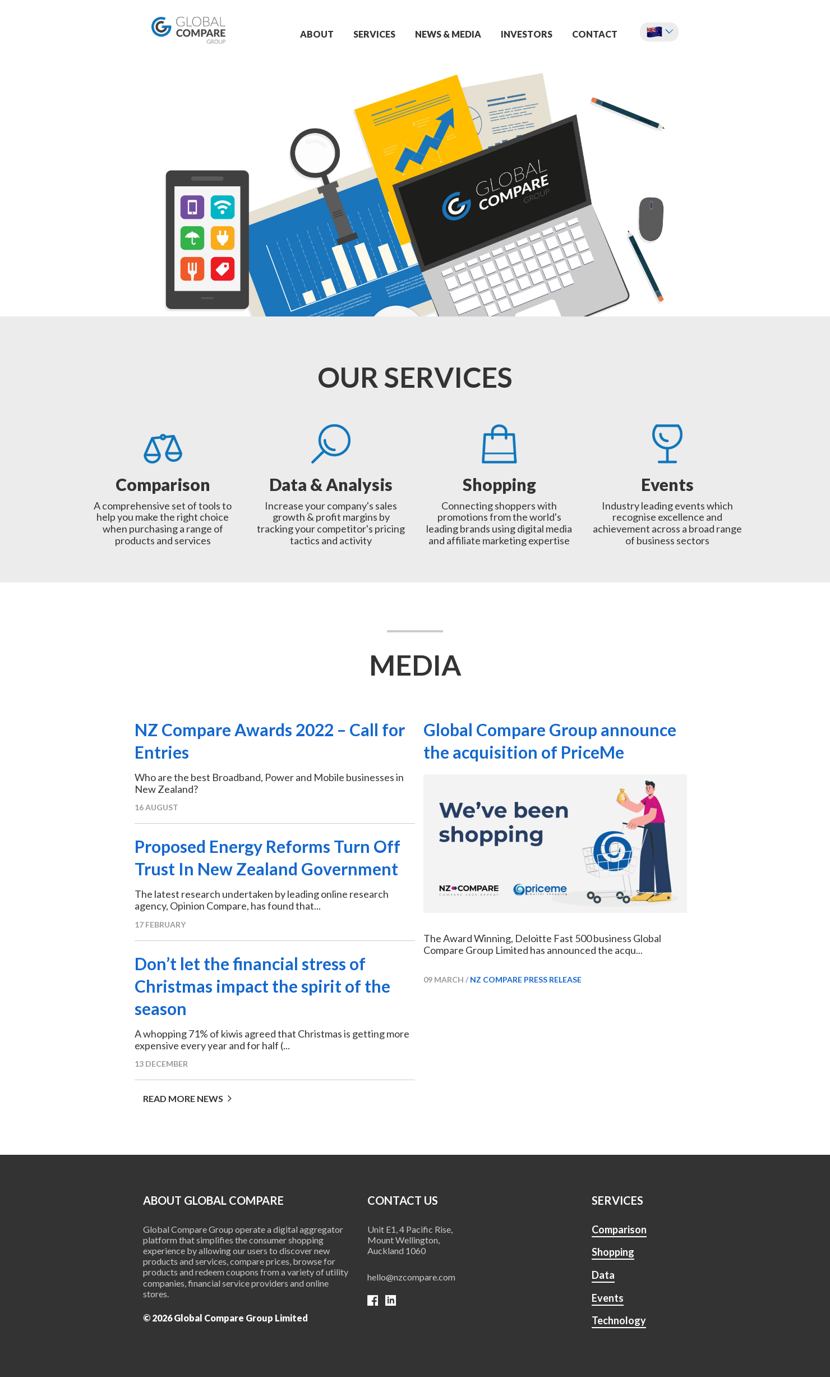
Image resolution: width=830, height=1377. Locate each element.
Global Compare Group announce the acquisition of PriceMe (549, 740)
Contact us (402, 1200)
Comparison (619, 1229)
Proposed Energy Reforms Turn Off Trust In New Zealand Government (267, 857)
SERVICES (617, 1200)
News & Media (448, 34)
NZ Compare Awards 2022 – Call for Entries (270, 740)
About (317, 34)
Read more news (187, 1098)
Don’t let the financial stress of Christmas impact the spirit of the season (262, 985)
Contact (594, 34)
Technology (619, 1320)
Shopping (613, 1252)
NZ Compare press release (526, 979)
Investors (526, 34)
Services (374, 34)
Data (603, 1275)
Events (608, 1298)
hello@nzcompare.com (411, 1277)
